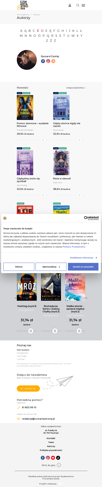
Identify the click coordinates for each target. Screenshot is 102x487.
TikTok (21, 359)
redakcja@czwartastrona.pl (36, 418)
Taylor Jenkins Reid (75, 315)
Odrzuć (19, 266)
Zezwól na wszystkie (83, 266)
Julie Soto (57, 182)
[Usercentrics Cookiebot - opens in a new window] (86, 218)
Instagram (23, 350)
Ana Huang (58, 130)
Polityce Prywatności (74, 246)
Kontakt (51, 438)
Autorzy (51, 446)
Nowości (26, 93)
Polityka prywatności (51, 450)
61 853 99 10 (26, 407)
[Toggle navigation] (77, 5)
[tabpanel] (27, 301)
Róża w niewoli (62, 178)
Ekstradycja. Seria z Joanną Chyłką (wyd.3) (51, 309)
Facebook (22, 353)
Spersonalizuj (51, 266)
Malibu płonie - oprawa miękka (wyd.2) (75, 309)
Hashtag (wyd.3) (26, 306)
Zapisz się (28, 388)
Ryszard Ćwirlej (50, 56)
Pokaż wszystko (75, 88)
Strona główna (23, 14)
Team (51, 442)
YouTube (21, 356)
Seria (20, 93)
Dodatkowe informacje (81, 257)
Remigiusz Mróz (27, 310)
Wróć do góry (48, 465)
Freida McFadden (25, 130)
